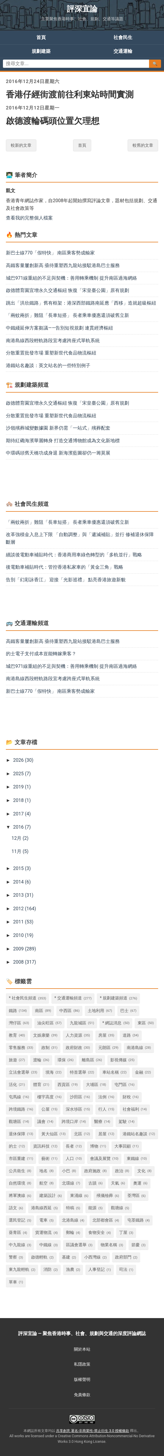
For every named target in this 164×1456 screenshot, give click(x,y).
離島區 (88, 1060)
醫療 (98, 1121)
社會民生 (123, 37)
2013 (23, 895)
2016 (22, 827)
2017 (22, 814)
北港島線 (70, 1220)
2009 (24, 949)
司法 (123, 1269)
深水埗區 (74, 1109)
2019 (22, 787)
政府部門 (123, 1257)
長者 (70, 1146)
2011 (23, 922)
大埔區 (92, 1084)
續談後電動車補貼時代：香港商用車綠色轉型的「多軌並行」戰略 (74, 555)
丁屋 (123, 1232)
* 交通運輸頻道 (68, 998)
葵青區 (15, 1232)
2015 (22, 868)
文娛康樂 (41, 1035)
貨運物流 (43, 1232)
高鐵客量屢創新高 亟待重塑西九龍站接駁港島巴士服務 (63, 265)
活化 (13, 1084)
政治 (119, 1170)
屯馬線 (15, 1096)
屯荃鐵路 (135, 1220)
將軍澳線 (17, 1195)
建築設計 (47, 1195)
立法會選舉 (19, 1072)
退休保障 (17, 1133)
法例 (102, 1096)
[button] (9, 760)
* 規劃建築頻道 (113, 998)
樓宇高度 (45, 1096)
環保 (62, 1060)
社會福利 (131, 1109)
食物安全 (96, 1232)
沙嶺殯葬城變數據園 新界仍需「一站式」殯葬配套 (58, 428)
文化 (141, 1170)
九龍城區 (78, 1023)
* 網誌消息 (112, 1023)
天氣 (115, 1183)
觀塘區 (15, 1121)
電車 (43, 1220)
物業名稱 (109, 1244)
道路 (127, 1035)
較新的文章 (21, 145)
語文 (13, 1207)
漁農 (70, 1269)
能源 (92, 1207)
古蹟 (92, 1183)
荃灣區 (133, 1195)
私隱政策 (82, 1364)
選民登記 (17, 1220)
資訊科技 (41, 1146)
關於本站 (82, 1349)
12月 (19, 838)
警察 (13, 1257)
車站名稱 (110, 1072)
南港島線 (135, 1047)
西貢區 (64, 1084)
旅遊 (13, 1060)
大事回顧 (122, 1146)
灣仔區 (15, 1023)
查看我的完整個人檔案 (29, 218)
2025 (22, 773)
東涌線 (76, 1195)
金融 (139, 1072)
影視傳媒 (118, 1060)
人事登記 (96, 1269)
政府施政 (92, 1170)
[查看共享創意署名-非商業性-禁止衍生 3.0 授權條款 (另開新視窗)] (82, 1419)
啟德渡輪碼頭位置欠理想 (52, 121)
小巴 (66, 1170)
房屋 (102, 1035)
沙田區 (76, 1096)
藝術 (45, 1158)
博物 (94, 1146)
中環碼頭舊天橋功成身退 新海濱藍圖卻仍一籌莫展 (58, 453)
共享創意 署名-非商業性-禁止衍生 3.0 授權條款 (92, 1431)
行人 (102, 1109)
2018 (22, 800)
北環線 (68, 1183)
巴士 (124, 1010)
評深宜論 (82, 8)
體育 (37, 1084)
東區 (142, 1023)
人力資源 (74, 1035)
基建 (66, 1257)
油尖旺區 (45, 1023)
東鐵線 (133, 1158)
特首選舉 (78, 1072)
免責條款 (82, 1394)
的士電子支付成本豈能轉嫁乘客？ (41, 653)
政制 (45, 1047)
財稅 (127, 1096)
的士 (13, 1146)
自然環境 (17, 1183)
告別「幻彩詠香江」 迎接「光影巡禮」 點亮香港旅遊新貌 (66, 579)
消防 (47, 1269)
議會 (41, 1121)
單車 (13, 1282)
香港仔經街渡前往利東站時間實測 (69, 94)
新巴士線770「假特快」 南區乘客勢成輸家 (50, 253)
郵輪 (70, 1232)
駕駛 (123, 1121)
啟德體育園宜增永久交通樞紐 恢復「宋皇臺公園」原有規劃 (67, 290)
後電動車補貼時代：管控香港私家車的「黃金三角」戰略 (64, 567)
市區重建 (17, 1158)
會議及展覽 (100, 1158)
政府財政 (74, 1047)
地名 (43, 1170)
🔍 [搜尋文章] (155, 64)
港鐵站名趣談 (135, 1133)
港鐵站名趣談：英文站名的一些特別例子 (48, 365)
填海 (49, 1072)
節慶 (135, 1244)
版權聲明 (82, 1379)
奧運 (137, 1183)
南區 (39, 1010)
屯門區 (120, 1084)
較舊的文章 (143, 145)
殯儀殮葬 (105, 1195)
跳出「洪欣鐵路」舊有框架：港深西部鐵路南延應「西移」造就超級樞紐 (81, 303)
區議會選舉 (76, 1244)
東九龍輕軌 (19, 1269)
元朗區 (104, 1047)
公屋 (45, 1109)
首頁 (41, 37)
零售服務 (17, 1047)
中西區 (65, 1010)
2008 (24, 962)
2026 (23, 760)
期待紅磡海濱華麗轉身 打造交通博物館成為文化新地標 (63, 440)
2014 (22, 882)
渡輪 (37, 1060)
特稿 (70, 1207)
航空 (43, 1183)
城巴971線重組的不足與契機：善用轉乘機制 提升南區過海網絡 (71, 278)
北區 (78, 1133)
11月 (19, 851)
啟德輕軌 (39, 1257)
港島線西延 (41, 1207)
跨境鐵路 (17, 1109)
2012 (24, 908)
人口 (70, 1158)
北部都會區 (102, 1220)
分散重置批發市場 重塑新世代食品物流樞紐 (51, 353)
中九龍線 (17, 1244)
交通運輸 (123, 51)
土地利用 (96, 1010)
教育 (13, 1035)
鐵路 (13, 1010)
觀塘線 (117, 1207)
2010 (23, 935)
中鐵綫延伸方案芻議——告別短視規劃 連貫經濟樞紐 (59, 328)
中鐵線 (45, 1244)
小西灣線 (92, 1257)
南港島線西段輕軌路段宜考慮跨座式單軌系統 (53, 340)
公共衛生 (17, 1170)
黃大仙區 (49, 1133)
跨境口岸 (70, 1121)
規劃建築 (41, 51)
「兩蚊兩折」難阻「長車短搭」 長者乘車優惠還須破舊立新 (67, 315)
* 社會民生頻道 (22, 998)
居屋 (102, 1133)
